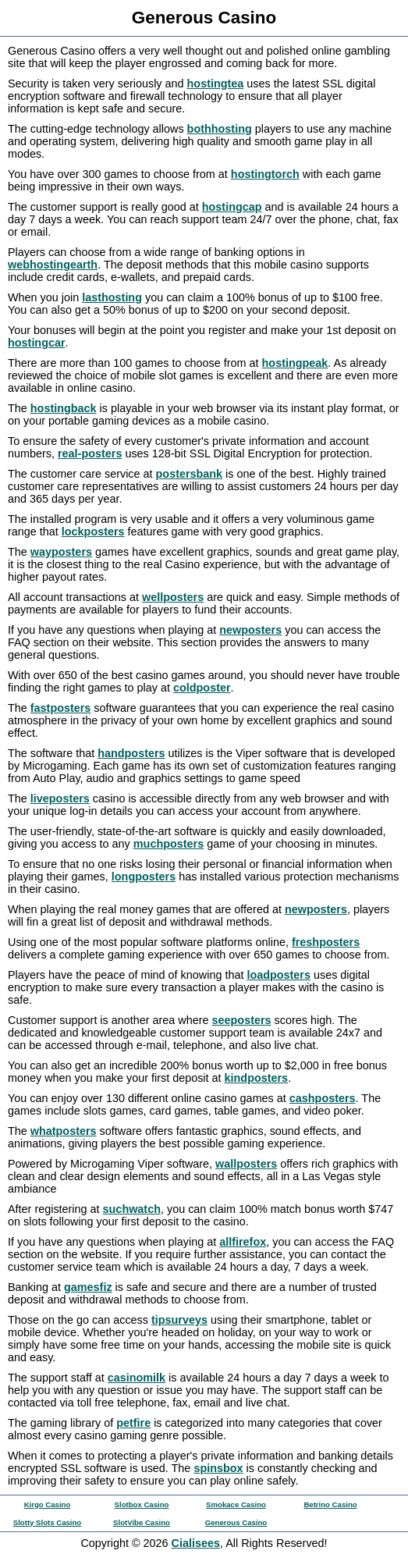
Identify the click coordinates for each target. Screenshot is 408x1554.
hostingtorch (265, 174)
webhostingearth (53, 264)
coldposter (202, 687)
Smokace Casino (236, 1504)
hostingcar (37, 342)
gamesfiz (88, 1287)
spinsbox (218, 1468)
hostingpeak (295, 363)
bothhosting (219, 129)
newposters (250, 630)
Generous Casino (236, 1522)
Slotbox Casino (142, 1504)
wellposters (173, 597)
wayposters (61, 552)
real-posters (90, 453)
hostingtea (215, 83)
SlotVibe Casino (141, 1522)
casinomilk (136, 1377)
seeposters (241, 1020)
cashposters (322, 1098)
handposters (131, 753)
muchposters (168, 843)
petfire (133, 1423)
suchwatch (132, 1209)
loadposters (278, 975)
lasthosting (112, 297)
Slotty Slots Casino (47, 1522)
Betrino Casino (330, 1504)
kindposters (257, 1078)
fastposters (60, 708)
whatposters (63, 1131)
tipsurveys (179, 1320)
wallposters (246, 1163)
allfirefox (242, 1242)
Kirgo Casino (47, 1504)
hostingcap (232, 207)
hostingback (63, 408)
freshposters (326, 942)
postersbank (189, 474)
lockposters (93, 531)
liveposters (60, 798)
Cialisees (196, 1543)
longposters (144, 876)
